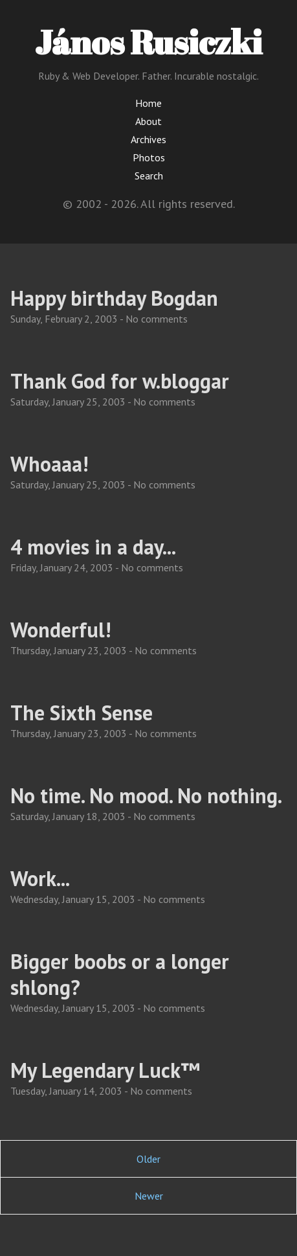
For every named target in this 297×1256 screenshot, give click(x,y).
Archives (148, 139)
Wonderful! (60, 629)
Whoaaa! (49, 463)
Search (149, 175)
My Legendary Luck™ (105, 1070)
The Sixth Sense (81, 712)
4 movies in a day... (93, 546)
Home (148, 103)
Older (148, 1158)
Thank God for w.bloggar (119, 380)
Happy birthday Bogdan (114, 298)
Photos (149, 157)
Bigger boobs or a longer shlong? (119, 974)
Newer (149, 1195)
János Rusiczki (148, 41)
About (148, 121)
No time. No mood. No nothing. (146, 795)
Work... (40, 878)
